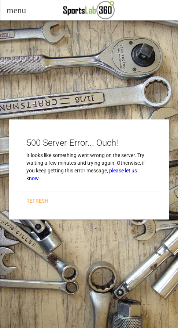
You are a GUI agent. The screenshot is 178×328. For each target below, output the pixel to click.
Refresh (37, 201)
